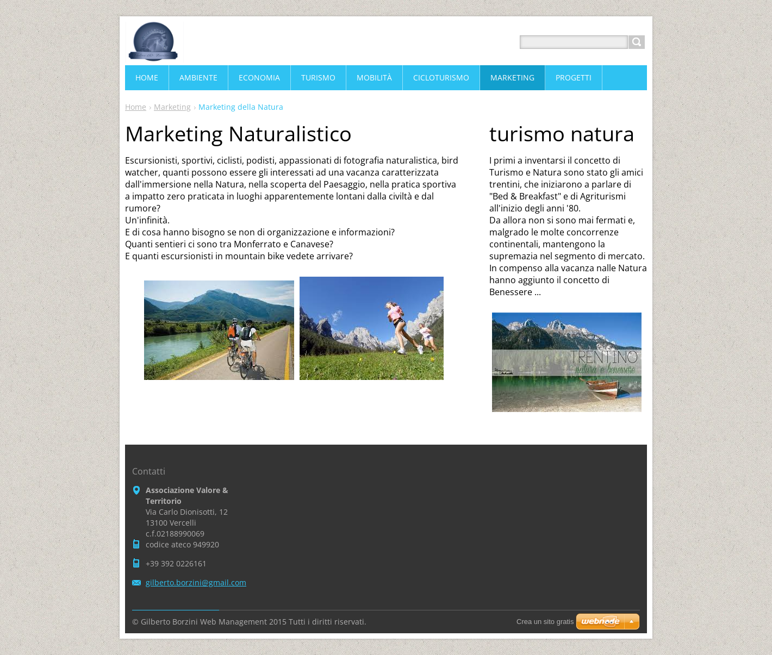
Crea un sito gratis (545, 621)
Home (135, 107)
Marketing (172, 107)
